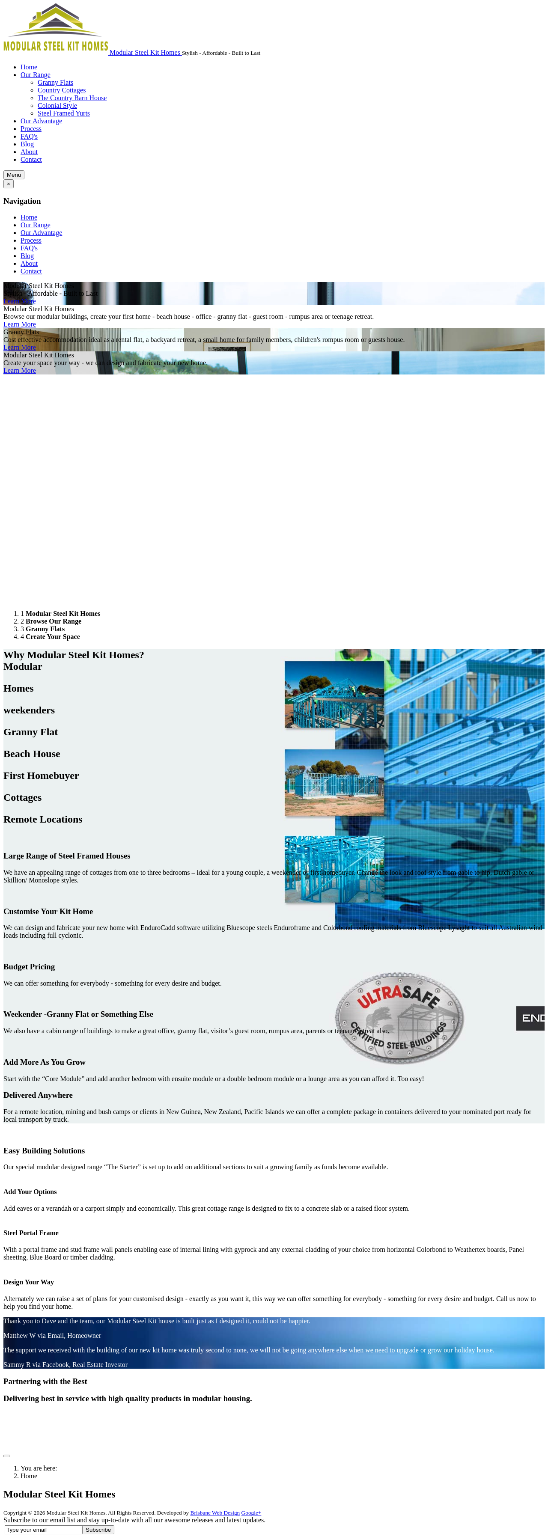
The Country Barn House (72, 97)
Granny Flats (55, 82)
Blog (27, 144)
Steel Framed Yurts (64, 113)
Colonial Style (57, 105)
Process (31, 128)
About (29, 151)
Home (29, 67)
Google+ (251, 1512)
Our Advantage (41, 121)
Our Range (36, 74)
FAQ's (29, 136)
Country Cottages (62, 90)
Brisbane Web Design (215, 1512)
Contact (31, 159)
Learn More (19, 301)
